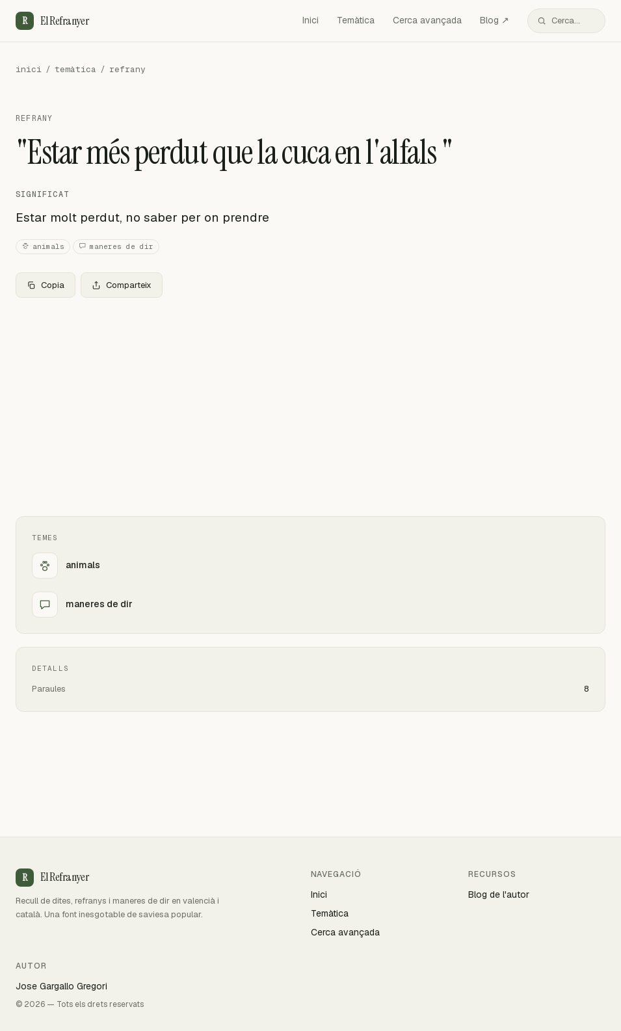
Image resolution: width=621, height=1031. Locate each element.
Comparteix (122, 285)
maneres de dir (116, 247)
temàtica (75, 69)
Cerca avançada (427, 20)
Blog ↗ (494, 20)
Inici (310, 20)
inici (29, 69)
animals (42, 247)
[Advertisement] (310, 404)
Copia (45, 285)
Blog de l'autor (498, 894)
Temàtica (356, 20)
